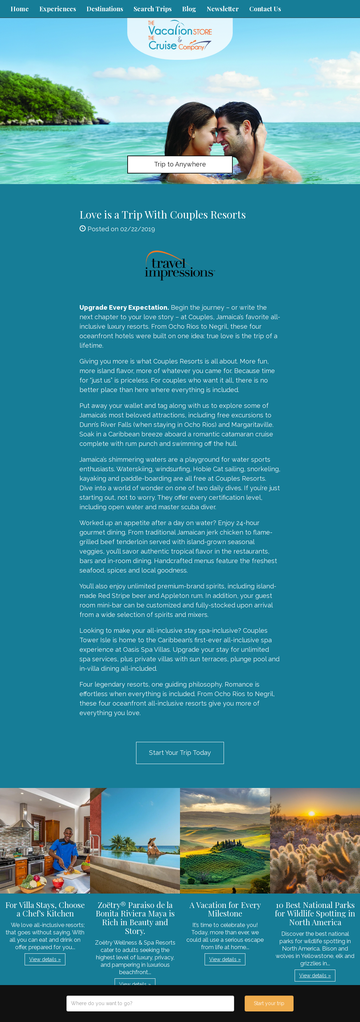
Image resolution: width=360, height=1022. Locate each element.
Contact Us (265, 9)
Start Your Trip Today (180, 752)
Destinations (104, 9)
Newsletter (223, 9)
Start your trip (269, 1003)
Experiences (57, 9)
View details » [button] (45, 959)
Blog (189, 9)
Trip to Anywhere (180, 164)
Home (20, 9)
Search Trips (153, 9)
